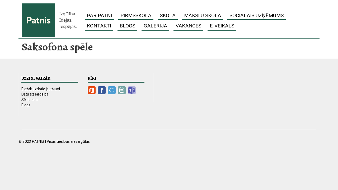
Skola (168, 15)
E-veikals (222, 26)
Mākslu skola (202, 15)
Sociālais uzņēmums (256, 15)
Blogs (127, 26)
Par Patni (99, 15)
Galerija (155, 26)
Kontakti (99, 26)
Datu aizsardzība (34, 94)
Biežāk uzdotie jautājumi (40, 89)
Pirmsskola (135, 15)
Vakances (188, 26)
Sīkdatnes (29, 100)
